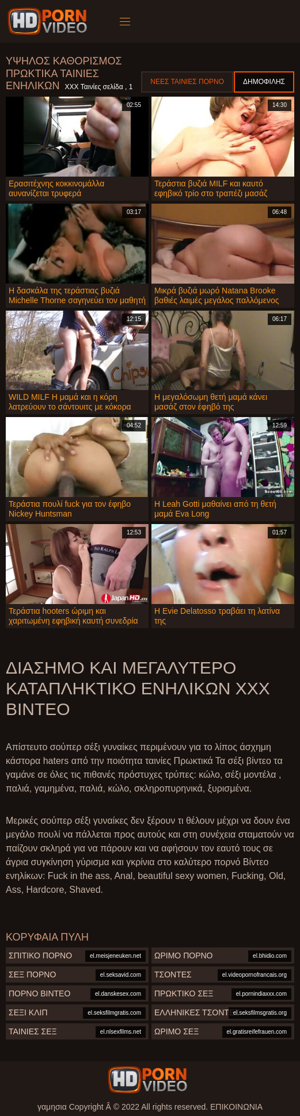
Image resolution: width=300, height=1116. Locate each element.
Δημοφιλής (264, 82)
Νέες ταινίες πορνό (187, 82)
